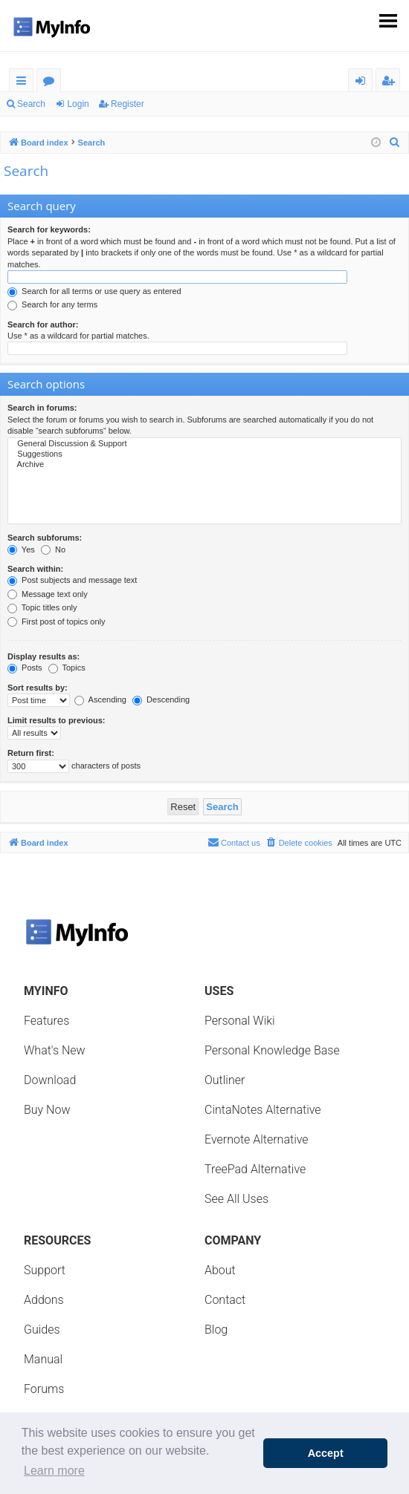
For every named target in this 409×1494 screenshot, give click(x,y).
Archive (204, 465)
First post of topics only (56, 621)
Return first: (30, 752)
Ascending (100, 699)
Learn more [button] (54, 1470)
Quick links (24, 83)
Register (127, 104)
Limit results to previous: (56, 720)
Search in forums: (42, 407)
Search (31, 104)
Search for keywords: (49, 229)
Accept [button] (326, 1453)
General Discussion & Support (204, 444)
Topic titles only (42, 607)
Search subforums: (44, 537)
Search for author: (42, 324)
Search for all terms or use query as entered (94, 291)
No (53, 549)
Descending (161, 699)
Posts (24, 667)
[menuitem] (395, 142)
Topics (67, 667)
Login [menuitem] (363, 83)
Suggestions (204, 454)
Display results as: (43, 656)
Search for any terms (52, 304)
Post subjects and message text (72, 579)
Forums (51, 83)
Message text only (47, 594)
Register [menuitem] (391, 83)
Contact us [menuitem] (233, 842)
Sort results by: (37, 687)
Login (77, 104)
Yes (21, 549)
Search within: (35, 568)
